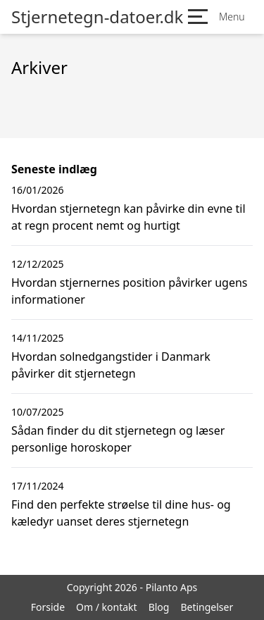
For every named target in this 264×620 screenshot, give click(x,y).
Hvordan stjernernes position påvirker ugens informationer (129, 291)
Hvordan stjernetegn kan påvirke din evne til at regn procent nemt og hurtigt (128, 217)
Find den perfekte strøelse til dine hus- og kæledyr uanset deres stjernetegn (121, 513)
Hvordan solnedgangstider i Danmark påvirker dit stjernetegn (110, 365)
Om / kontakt (106, 607)
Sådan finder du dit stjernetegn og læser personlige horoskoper (118, 439)
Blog (159, 607)
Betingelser (206, 607)
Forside (48, 607)
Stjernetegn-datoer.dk (97, 17)
